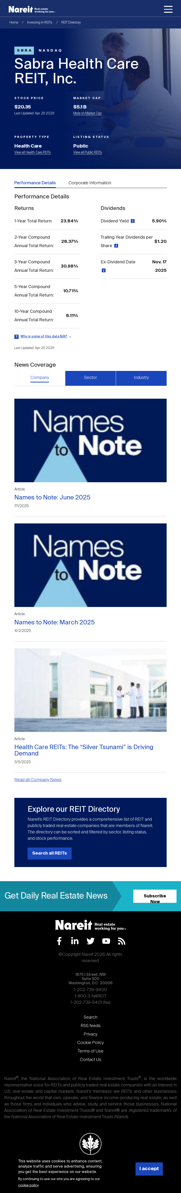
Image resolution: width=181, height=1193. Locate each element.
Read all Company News (38, 780)
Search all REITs (49, 853)
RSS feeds (91, 1026)
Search (90, 1017)
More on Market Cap (87, 113)
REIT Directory (71, 22)
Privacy (90, 1034)
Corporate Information (90, 183)
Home (13, 22)
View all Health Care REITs (32, 152)
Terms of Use (90, 1051)
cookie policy (28, 1185)
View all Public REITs (87, 152)
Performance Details (35, 183)
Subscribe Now (155, 898)
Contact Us (90, 1060)
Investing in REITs (39, 22)
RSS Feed (122, 941)
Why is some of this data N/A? (44, 336)
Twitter (90, 941)
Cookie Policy (90, 1043)
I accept (149, 1168)
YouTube (106, 941)
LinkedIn (75, 941)
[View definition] (132, 221)
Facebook (59, 941)
